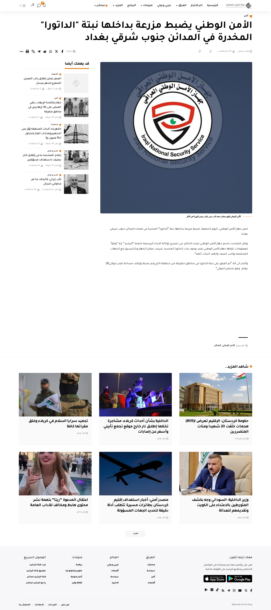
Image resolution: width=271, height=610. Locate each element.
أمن (246, 16)
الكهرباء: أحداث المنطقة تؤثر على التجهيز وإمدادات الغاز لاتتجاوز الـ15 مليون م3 (41, 134)
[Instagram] (234, 591)
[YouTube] (240, 591)
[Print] (27, 51)
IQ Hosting (246, 605)
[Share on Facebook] (62, 51)
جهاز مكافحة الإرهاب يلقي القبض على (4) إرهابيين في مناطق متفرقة (44, 107)
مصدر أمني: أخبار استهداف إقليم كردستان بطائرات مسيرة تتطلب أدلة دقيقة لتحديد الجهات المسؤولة (137, 505)
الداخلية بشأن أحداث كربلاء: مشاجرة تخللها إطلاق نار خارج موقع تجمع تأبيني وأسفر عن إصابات (135, 426)
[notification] (44, 5)
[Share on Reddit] (44, 51)
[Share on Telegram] (39, 51)
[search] (39, 5)
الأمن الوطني (228, 345)
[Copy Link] (33, 51)
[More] (21, 51)
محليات (54, 125)
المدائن (217, 345)
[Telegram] (228, 591)
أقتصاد (54, 74)
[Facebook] (251, 591)
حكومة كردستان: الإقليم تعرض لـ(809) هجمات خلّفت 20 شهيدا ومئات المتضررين (217, 426)
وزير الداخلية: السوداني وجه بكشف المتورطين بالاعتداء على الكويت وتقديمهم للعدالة (220, 505)
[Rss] (223, 591)
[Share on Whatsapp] (50, 51)
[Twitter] (245, 591)
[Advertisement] (176, 304)
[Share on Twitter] (56, 51)
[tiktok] (217, 591)
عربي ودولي (52, 151)
